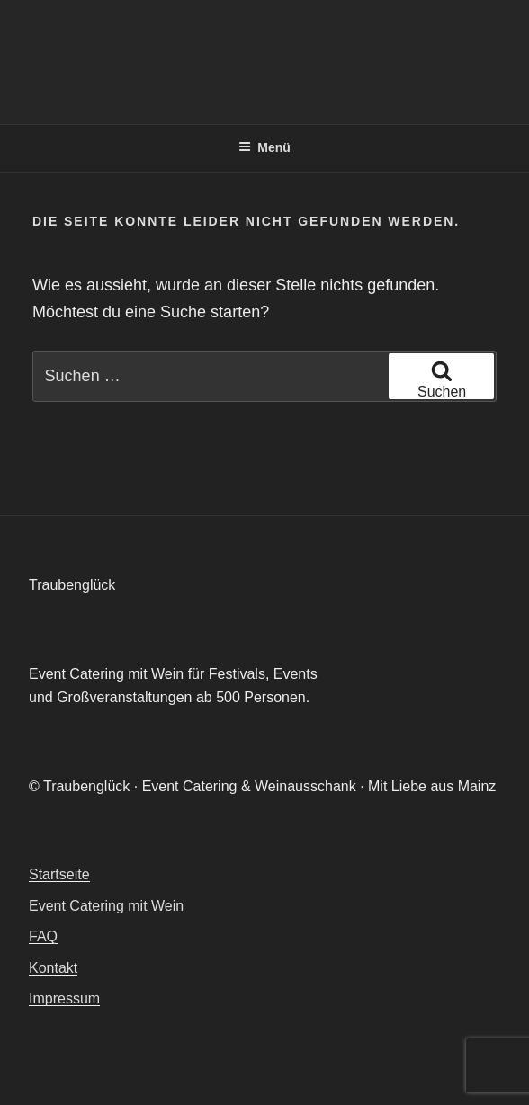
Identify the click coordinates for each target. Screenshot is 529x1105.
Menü (264, 147)
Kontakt (53, 968)
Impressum (64, 998)
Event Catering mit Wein (106, 905)
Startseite (59, 874)
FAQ (43, 936)
